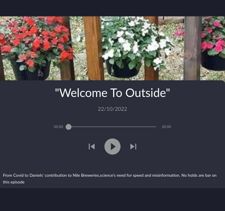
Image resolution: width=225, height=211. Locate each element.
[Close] (8, 8)
